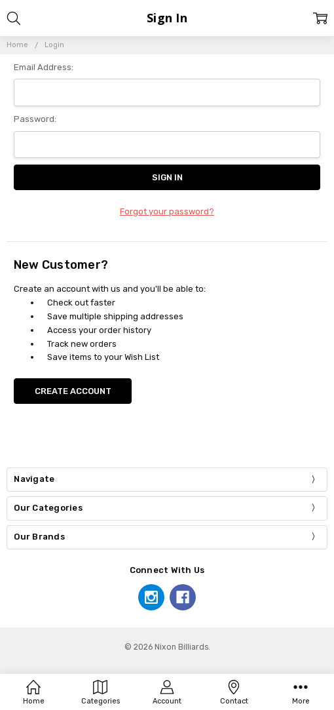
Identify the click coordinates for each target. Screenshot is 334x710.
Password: (35, 119)
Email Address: (43, 67)
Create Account (73, 391)
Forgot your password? (167, 211)
